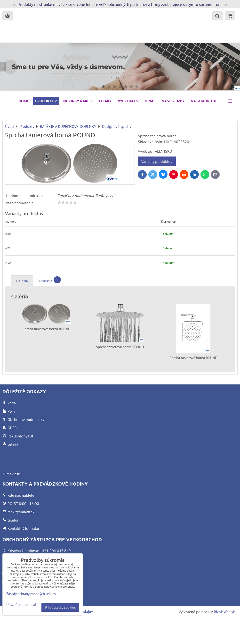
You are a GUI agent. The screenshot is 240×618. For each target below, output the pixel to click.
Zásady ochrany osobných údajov (31, 594)
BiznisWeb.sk (224, 611)
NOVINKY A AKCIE (78, 100)
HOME (24, 100)
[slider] (67, 202)
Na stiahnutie (204, 100)
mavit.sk (13, 473)
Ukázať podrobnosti (21, 605)
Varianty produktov (156, 161)
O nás (150, 100)
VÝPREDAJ (128, 100)
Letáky (105, 100)
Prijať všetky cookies (60, 607)
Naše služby (173, 100)
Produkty (46, 100)
